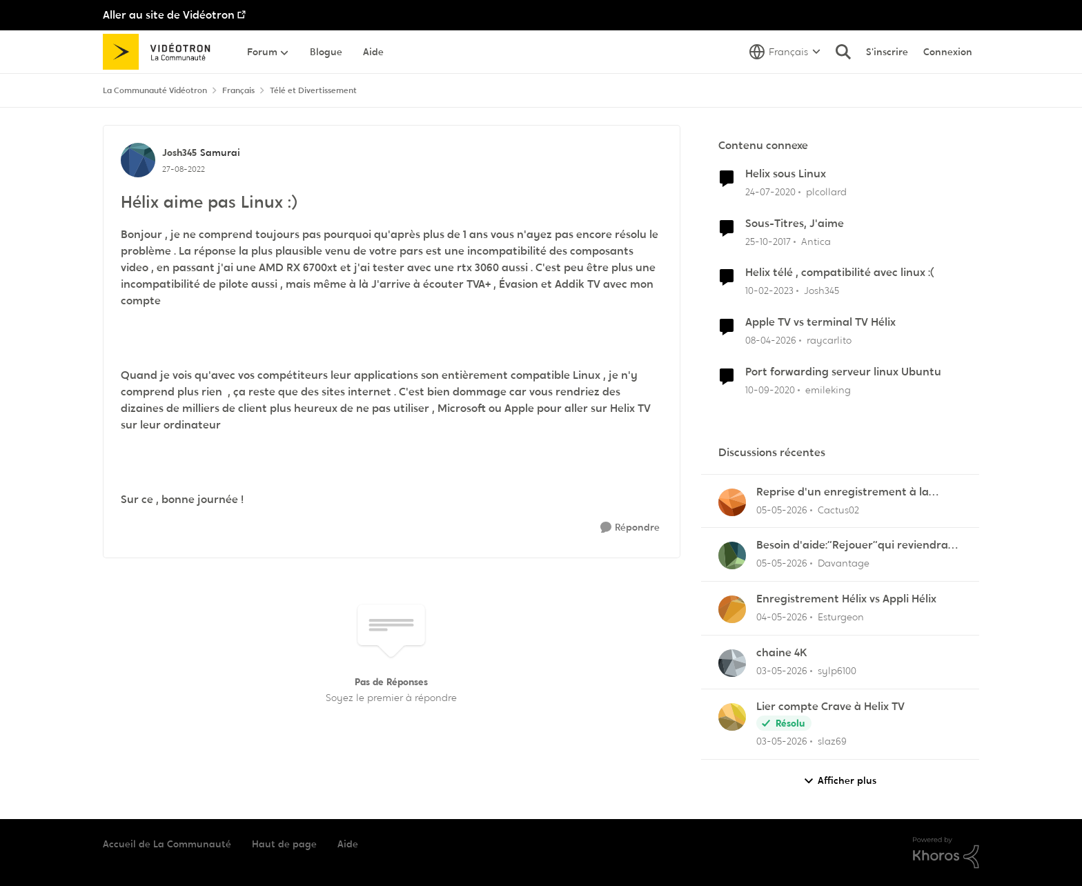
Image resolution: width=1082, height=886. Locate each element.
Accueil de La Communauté (167, 844)
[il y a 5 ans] (770, 390)
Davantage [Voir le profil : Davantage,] (843, 563)
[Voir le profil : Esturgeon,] (732, 609)
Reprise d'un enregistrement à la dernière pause (842, 492)
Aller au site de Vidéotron (169, 15)
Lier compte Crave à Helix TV (830, 706)
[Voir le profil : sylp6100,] (732, 663)
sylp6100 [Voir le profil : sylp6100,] (837, 670)
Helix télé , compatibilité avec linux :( (839, 272)
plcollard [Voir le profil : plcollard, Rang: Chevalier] (826, 192)
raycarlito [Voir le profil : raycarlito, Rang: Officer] (829, 340)
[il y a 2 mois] (781, 509)
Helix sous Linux (785, 174)
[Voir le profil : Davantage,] (732, 555)
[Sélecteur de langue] (785, 52)
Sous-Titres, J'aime (794, 223)
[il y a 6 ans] (770, 192)
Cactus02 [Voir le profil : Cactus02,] (838, 509)
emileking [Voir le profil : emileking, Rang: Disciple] (828, 390)
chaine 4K (781, 653)
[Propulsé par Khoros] (946, 853)
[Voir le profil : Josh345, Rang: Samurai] (138, 160)
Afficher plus (839, 780)
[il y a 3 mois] (770, 340)
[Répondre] (630, 527)
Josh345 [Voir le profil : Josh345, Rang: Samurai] (179, 152)
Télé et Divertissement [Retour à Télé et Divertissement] (313, 90)
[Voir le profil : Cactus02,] (732, 502)
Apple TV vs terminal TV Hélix (820, 322)
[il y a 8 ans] (768, 241)
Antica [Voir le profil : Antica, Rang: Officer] (816, 241)
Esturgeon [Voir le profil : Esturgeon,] (841, 617)
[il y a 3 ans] (769, 291)
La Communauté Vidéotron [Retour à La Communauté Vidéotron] (155, 90)
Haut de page (284, 844)
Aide (347, 844)
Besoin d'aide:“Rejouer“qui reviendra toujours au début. (852, 545)
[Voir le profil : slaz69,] (732, 717)
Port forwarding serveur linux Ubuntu (843, 372)
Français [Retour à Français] (238, 90)
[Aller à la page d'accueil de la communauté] (161, 52)
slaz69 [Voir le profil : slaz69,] (832, 741)
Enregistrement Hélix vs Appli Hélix (846, 599)
